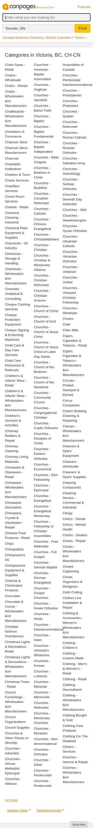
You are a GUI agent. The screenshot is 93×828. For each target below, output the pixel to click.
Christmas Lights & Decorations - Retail (17, 646)
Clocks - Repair (74, 541)
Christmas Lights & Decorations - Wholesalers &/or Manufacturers (17, 666)
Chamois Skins (16, 142)
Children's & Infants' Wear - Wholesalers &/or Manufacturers (16, 400)
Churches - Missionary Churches (42, 718)
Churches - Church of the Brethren (44, 367)
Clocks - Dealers (75, 535)
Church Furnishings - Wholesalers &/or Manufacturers (16, 701)
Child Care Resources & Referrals (14, 365)
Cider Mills (70, 330)
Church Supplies (17, 727)
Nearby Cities (17, 810)
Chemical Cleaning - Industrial (12, 217)
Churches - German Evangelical (42, 577)
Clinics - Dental (74, 519)
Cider (67, 324)
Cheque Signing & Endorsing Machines (17, 334)
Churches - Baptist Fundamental (43, 131)
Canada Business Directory (22, 37)
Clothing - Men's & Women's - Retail (75, 668)
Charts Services (17, 180)
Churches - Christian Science (42, 295)
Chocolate (12, 596)
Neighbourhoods (49, 810)
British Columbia (59, 37)
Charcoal (11, 158)
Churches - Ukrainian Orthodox (71, 256)
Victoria (80, 37)
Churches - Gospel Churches (42, 593)
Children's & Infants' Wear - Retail (16, 380)
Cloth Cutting (72, 592)
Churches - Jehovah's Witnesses (42, 650)
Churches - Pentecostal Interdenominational (77, 80)
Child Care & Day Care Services (14, 350)
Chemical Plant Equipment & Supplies (16, 232)
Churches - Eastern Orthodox (42, 453)
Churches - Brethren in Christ (42, 172)
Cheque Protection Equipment (13, 319)
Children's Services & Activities (13, 420)
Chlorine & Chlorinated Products (13, 585)
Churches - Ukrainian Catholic (71, 241)
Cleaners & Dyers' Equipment (71, 451)
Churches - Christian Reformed (42, 280)
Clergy (67, 513)
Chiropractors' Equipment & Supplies (15, 570)
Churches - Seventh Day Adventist (72, 199)
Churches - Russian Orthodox (71, 148)
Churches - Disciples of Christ (42, 438)
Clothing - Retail (75, 679)
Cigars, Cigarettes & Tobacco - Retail (75, 340)
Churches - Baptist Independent (43, 147)
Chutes (68, 319)
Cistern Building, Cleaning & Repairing (75, 415)
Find (82, 28)
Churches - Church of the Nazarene (44, 382)
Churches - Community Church (42, 397)
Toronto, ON (15, 28)
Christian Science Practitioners (14, 631)
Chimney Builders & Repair (12, 435)
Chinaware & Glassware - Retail (14, 472)
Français (84, 7)
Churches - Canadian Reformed (42, 198)
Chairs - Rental (16, 86)
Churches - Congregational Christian (45, 412)
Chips (9, 543)
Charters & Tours (17, 174)
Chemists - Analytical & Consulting (14, 293)
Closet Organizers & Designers (72, 581)
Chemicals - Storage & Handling (14, 258)
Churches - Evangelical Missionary (42, 511)
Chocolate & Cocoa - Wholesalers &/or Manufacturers (16, 611)
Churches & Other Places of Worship (16, 738)
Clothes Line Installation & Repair (72, 602)
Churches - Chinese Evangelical (42, 224)
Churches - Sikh (75, 210)
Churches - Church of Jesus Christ (46, 331)
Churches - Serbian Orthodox (71, 184)
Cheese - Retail (16, 207)
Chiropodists (14, 549)
